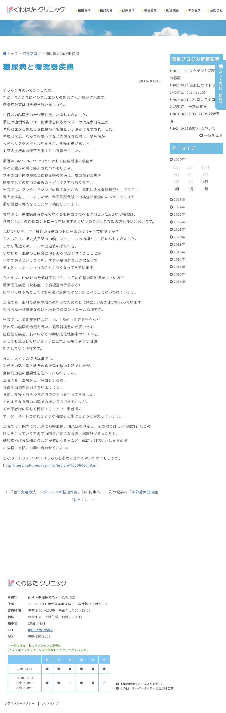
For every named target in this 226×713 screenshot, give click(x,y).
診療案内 (127, 10)
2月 (191, 188)
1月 (206, 188)
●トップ (10, 53)
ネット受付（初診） (220, 84)
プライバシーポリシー (19, 703)
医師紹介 (105, 10)
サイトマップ (50, 703)
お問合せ (215, 10)
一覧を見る (211, 135)
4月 (206, 181)
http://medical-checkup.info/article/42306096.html (50, 465)
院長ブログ (31, 53)
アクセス (193, 10)
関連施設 (171, 10)
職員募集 (149, 10)
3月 (177, 188)
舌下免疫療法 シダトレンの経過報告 (45, 491)
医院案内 (83, 10)
